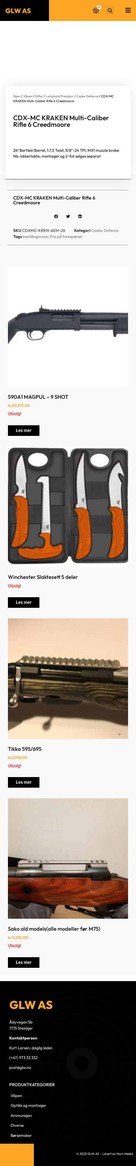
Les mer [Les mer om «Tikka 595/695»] (23, 782)
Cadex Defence (87, 96)
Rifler (39, 96)
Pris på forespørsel (66, 236)
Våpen (27, 96)
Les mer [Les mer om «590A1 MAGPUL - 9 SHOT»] (23, 430)
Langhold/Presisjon (60, 96)
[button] (110, 10)
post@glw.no (20, 1067)
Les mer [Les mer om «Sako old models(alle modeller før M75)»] (23, 962)
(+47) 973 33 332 (23, 1057)
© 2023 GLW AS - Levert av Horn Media (104, 1154)
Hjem (16, 96)
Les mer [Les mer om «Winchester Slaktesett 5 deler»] (23, 602)
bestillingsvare (35, 236)
